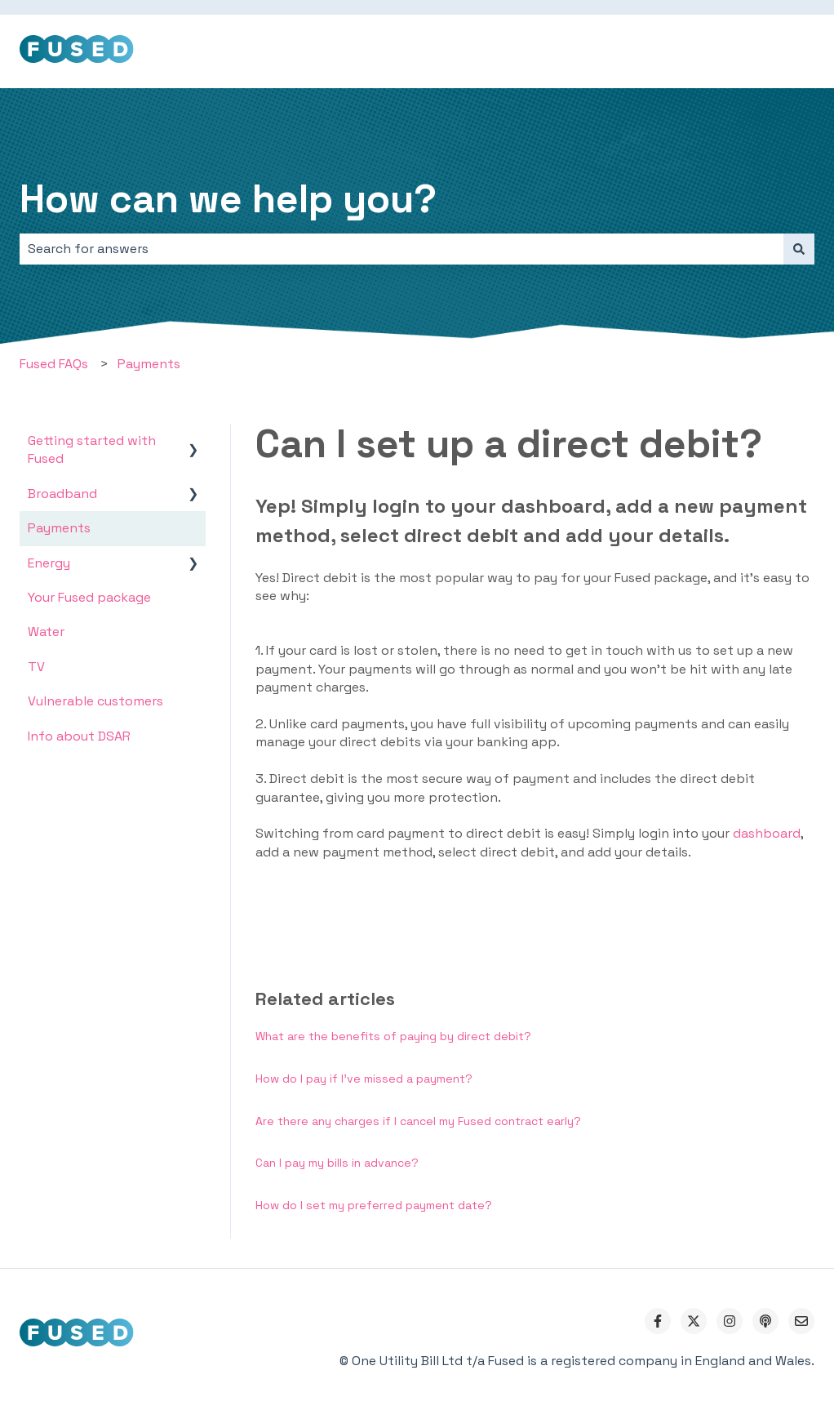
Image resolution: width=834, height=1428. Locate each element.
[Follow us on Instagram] (729, 1321)
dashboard (767, 833)
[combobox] (401, 249)
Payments (149, 363)
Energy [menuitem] (49, 563)
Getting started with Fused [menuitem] (92, 449)
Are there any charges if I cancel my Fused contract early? (418, 1121)
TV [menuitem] (36, 666)
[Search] (798, 249)
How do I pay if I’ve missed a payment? (363, 1078)
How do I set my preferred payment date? (373, 1205)
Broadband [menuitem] (62, 493)
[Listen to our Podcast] (765, 1321)
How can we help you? (228, 199)
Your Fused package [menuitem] (89, 597)
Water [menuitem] (46, 631)
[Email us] (801, 1321)
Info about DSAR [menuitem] (79, 736)
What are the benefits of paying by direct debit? (393, 1036)
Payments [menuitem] (59, 527)
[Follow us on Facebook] (658, 1321)
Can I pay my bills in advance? (337, 1162)
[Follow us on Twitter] (694, 1321)
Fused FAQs (54, 363)
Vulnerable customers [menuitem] (95, 701)
